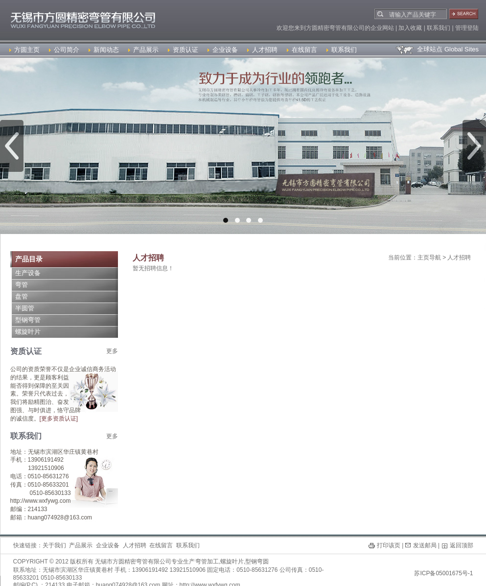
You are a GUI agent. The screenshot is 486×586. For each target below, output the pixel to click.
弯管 (21, 284)
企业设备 (223, 49)
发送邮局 (425, 545)
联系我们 (341, 49)
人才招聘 (262, 49)
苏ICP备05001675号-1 (443, 573)
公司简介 (64, 49)
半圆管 (24, 308)
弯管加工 (207, 561)
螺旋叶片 (28, 331)
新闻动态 (104, 49)
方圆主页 (24, 49)
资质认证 (183, 49)
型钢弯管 (28, 320)
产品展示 (143, 49)
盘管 (21, 296)
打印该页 (388, 545)
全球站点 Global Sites (437, 49)
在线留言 (302, 49)
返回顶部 (461, 545)
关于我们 (54, 545)
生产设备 (28, 273)
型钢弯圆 (257, 561)
